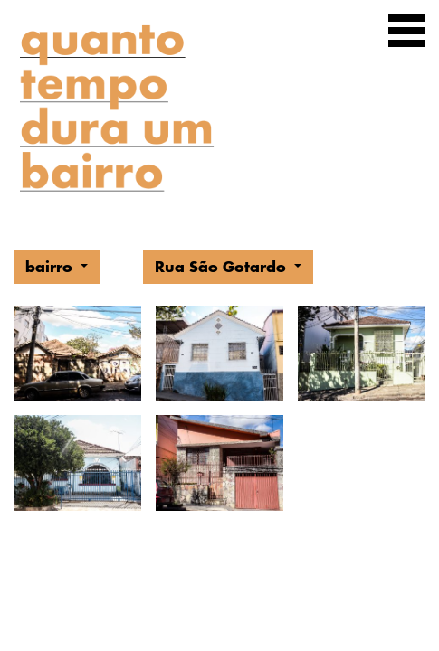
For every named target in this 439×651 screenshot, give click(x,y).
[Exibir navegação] (406, 34)
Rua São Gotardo (223, 266)
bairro (51, 266)
